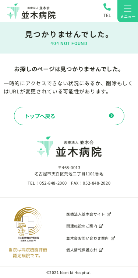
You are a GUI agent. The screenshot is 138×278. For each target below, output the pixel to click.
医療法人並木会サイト (88, 214)
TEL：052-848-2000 (47, 183)
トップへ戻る (69, 116)
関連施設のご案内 (84, 226)
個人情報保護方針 (84, 250)
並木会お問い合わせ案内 (90, 238)
